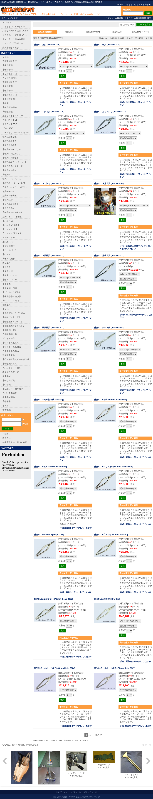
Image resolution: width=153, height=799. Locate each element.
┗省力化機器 (8, 258)
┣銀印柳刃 (7, 90)
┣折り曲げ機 (8, 380)
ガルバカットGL (9, 120)
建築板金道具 (8, 355)
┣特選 (5, 103)
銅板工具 (6, 305)
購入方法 (6, 438)
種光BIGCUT (8, 191)
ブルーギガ (7, 128)
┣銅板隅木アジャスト (12, 321)
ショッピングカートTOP (13, 26)
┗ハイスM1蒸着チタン (13, 233)
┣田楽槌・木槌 (9, 288)
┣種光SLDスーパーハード (14, 162)
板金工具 (6, 263)
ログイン (109, 18)
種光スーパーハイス (11, 179)
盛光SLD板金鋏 (9, 195)
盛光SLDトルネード (141, 32)
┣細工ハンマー (9, 279)
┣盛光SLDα (8, 208)
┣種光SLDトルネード (12, 166)
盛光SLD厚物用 (93, 32)
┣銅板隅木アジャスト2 (13, 326)
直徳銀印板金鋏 (9, 82)
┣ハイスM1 (7, 221)
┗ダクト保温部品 (10, 351)
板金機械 (6, 376)
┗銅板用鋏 (7, 111)
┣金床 (5, 309)
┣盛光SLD (7, 200)
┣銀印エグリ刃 (9, 95)
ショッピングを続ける (12, 43)
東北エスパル (8, 242)
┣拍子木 (6, 284)
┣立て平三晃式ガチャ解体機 (15, 359)
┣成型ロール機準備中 (12, 389)
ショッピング (131, 4)
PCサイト (6, 22)
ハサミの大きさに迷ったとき (15, 31)
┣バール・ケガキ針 (11, 292)
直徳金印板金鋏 (9, 61)
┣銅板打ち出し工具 (11, 317)
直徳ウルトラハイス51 (12, 116)
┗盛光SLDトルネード (12, 212)
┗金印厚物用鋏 (9, 78)
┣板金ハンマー (9, 275)
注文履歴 (128, 18)
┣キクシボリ (8, 271)
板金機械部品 (8, 397)
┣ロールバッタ (9, 250)
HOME (120, 4)
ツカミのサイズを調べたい (14, 35)
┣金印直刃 (7, 65)
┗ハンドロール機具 (11, 368)
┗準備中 (6, 401)
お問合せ (6, 434)
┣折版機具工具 (9, 363)
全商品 (5, 57)
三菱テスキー (8, 237)
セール (5, 405)
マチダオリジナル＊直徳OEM (16, 132)
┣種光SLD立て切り (11, 153)
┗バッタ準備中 (9, 393)
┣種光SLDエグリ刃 (11, 149)
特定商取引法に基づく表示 (14, 442)
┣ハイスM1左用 (9, 229)
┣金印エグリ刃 (9, 74)
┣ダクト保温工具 (10, 343)
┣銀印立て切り (9, 99)
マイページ (91, 792)
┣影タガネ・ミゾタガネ (13, 313)
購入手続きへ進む (10, 47)
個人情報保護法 (60, 797)
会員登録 (119, 18)
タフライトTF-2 (9, 124)
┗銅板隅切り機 (9, 334)
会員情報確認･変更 (142, 18)
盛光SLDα (116, 32)
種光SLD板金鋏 (9, 137)
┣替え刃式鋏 (8, 246)
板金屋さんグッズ (10, 372)
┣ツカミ (6, 254)
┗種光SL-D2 (8, 174)
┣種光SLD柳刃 (9, 145)
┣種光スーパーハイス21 (13, 183)
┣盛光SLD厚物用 (10, 204)
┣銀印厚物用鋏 (9, 107)
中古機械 (6, 410)
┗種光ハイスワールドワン (14, 187)
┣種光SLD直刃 (9, 141)
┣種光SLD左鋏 (9, 170)
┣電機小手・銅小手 (11, 296)
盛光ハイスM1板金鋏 (12, 216)
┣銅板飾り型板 (9, 330)
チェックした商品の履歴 (13, 39)
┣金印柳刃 (7, 69)
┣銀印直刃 (7, 86)
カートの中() (144, 4)
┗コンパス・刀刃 (10, 301)
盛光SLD (69, 32)
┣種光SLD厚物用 (10, 158)
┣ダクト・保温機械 (11, 347)
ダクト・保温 (8, 338)
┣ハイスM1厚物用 (11, 225)
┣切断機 (6, 384)
